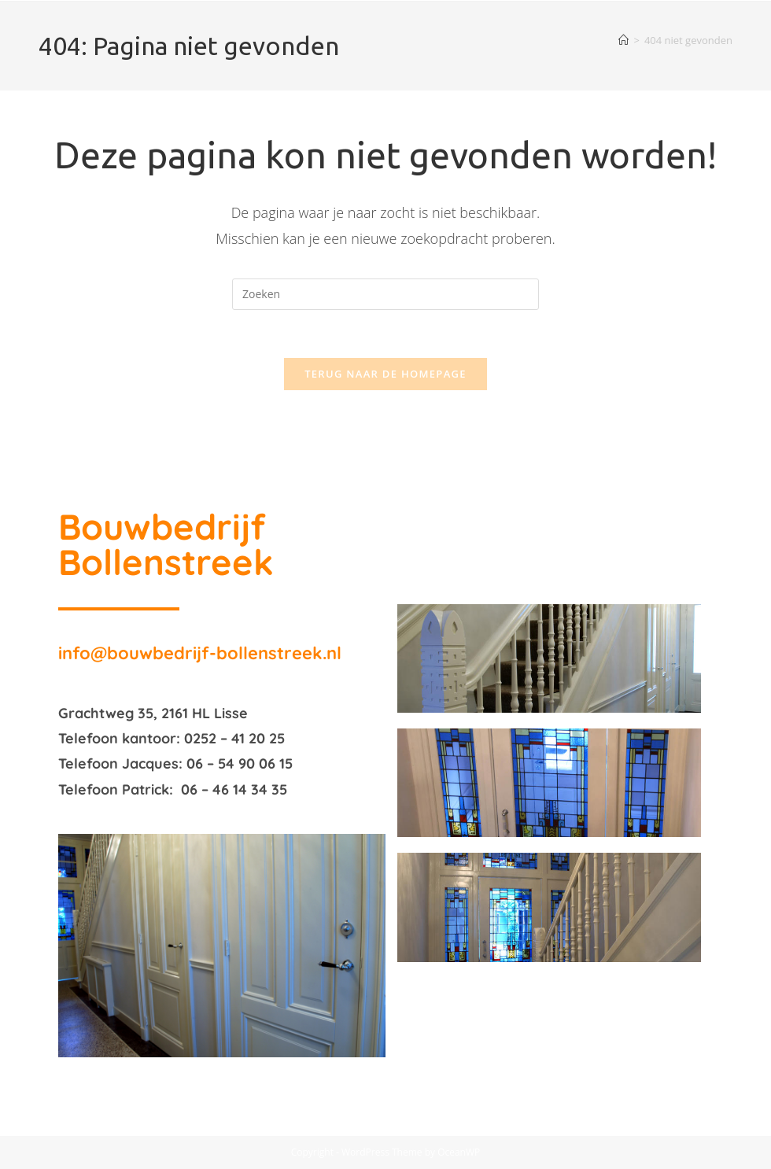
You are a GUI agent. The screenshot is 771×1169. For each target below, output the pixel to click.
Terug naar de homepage (385, 374)
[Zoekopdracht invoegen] (385, 294)
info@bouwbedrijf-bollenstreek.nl (199, 653)
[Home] (623, 40)
